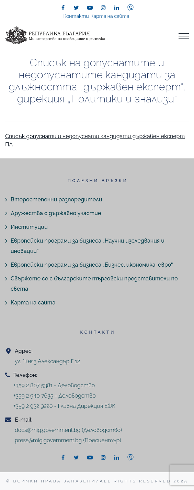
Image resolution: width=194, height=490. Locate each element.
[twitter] (76, 7)
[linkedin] (116, 7)
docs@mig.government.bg (47, 430)
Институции (29, 227)
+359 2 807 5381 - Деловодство (54, 385)
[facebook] (63, 7)
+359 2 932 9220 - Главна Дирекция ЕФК (64, 406)
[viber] (130, 7)
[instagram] (103, 7)
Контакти (76, 16)
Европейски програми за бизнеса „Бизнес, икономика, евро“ (92, 264)
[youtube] (90, 7)
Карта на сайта (110, 16)
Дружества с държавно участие (56, 213)
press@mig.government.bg (48, 440)
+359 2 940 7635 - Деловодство (54, 395)
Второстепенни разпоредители (56, 199)
